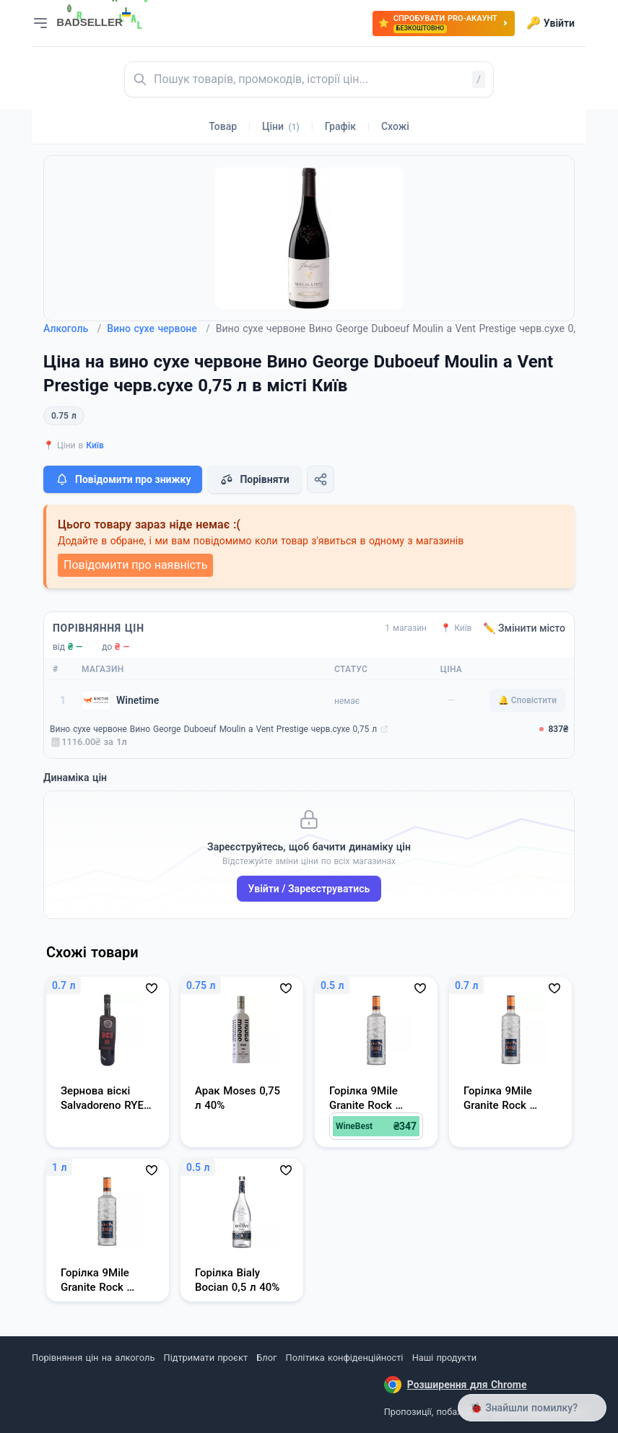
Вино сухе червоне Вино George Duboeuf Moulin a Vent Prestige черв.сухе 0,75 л (213, 729)
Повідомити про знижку (123, 479)
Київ (95, 445)
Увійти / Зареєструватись (309, 888)
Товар (223, 126)
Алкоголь (72, 328)
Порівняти (254, 479)
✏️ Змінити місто (524, 628)
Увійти (550, 23)
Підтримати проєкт (206, 1357)
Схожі (395, 126)
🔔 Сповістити (527, 700)
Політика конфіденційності (345, 1357)
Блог (266, 1357)
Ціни (281, 126)
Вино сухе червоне (158, 328)
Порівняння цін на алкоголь (93, 1357)
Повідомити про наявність (135, 565)
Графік (340, 126)
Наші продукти (444, 1357)
